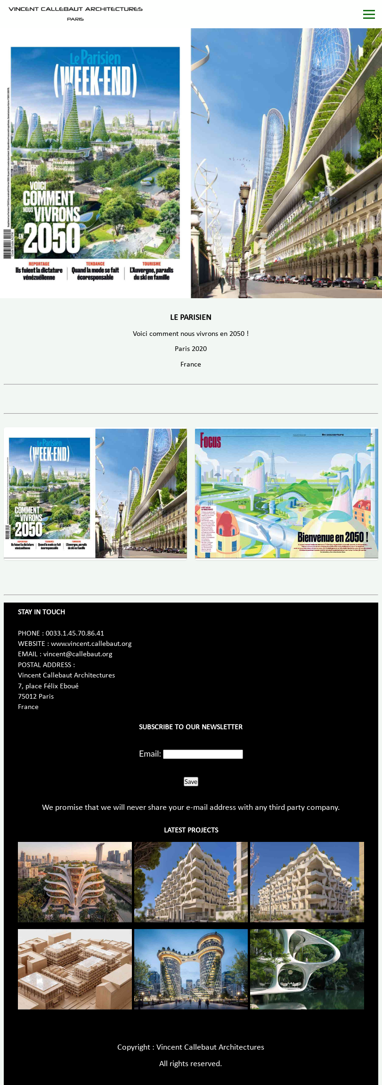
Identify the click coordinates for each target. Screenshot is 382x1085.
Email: (150, 753)
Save (191, 781)
